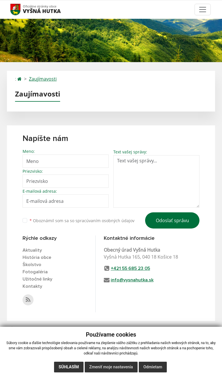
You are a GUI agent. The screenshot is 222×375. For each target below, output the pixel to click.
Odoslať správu (172, 220)
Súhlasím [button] (69, 367)
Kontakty (32, 286)
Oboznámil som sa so (81, 220)
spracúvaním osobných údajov (104, 220)
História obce (37, 257)
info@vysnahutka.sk (132, 280)
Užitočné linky (37, 279)
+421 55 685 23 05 (130, 268)
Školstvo (32, 264)
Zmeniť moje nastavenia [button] (111, 367)
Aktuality (32, 250)
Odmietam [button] (152, 367)
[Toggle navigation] (203, 9)
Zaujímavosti (43, 79)
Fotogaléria (35, 272)
